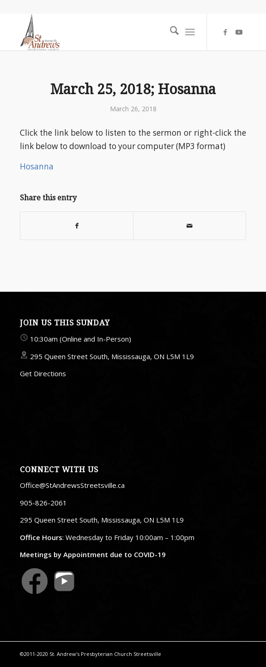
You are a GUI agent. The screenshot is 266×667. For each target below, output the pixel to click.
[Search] (170, 31)
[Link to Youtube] (239, 32)
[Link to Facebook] (225, 32)
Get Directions (43, 373)
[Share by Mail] (189, 226)
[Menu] (190, 32)
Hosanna (37, 166)
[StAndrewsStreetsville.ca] (110, 31)
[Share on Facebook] (76, 226)
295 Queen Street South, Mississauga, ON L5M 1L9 (112, 356)
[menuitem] (170, 31)
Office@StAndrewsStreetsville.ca (72, 485)
